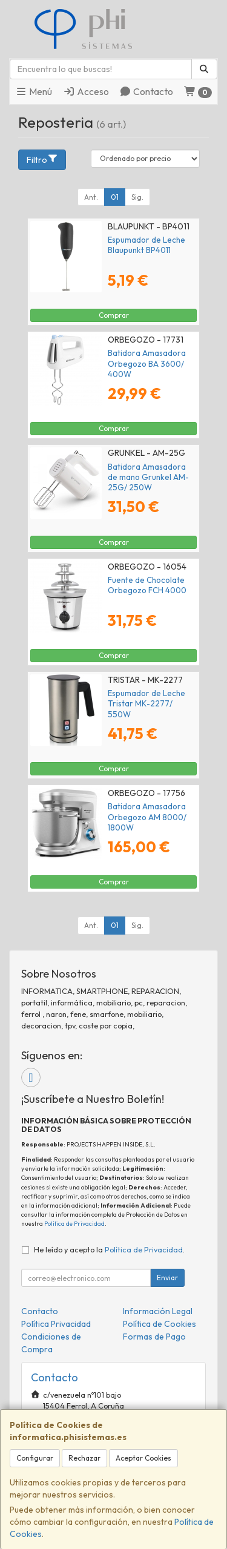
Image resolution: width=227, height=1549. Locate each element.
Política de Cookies (159, 1323)
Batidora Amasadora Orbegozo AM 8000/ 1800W (147, 816)
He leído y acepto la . (109, 1249)
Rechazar (84, 1457)
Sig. (137, 197)
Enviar (167, 1277)
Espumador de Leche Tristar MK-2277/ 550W (146, 703)
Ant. (91, 197)
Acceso (86, 91)
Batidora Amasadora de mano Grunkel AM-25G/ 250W (148, 477)
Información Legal (157, 1311)
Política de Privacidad (74, 1224)
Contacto (146, 91)
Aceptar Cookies (143, 1457)
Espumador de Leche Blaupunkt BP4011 (146, 245)
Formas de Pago (154, 1336)
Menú (33, 91)
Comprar (114, 315)
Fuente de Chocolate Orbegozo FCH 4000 (147, 585)
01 (115, 197)
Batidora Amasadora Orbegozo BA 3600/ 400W (147, 363)
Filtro (42, 159)
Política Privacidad (56, 1323)
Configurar (34, 1457)
